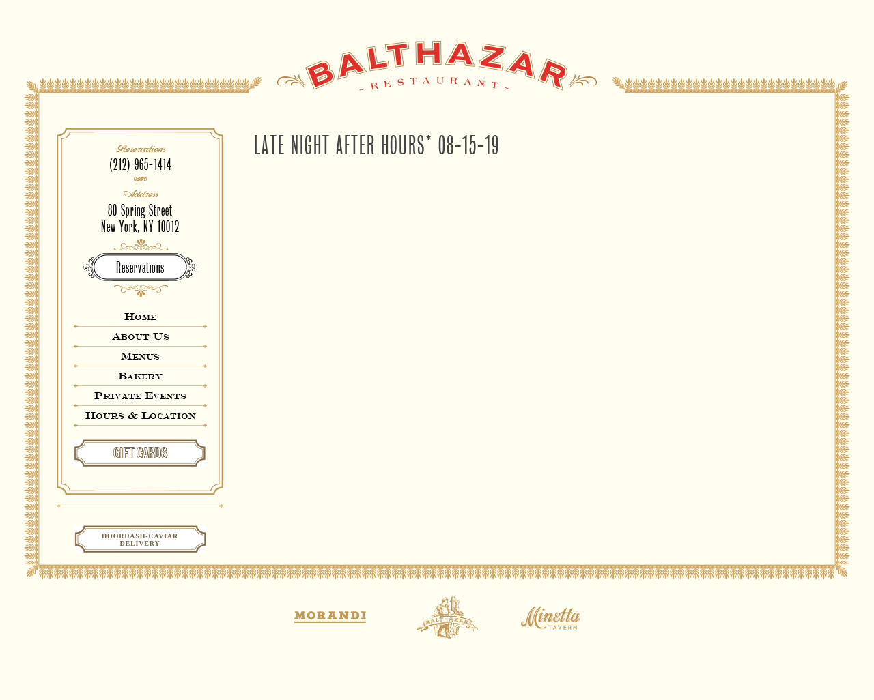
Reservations (140, 267)
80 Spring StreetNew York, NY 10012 (140, 218)
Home (140, 316)
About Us (140, 336)
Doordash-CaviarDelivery (140, 539)
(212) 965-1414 (140, 164)
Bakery (140, 375)
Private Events (140, 395)
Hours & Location (140, 415)
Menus (140, 356)
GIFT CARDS (140, 453)
